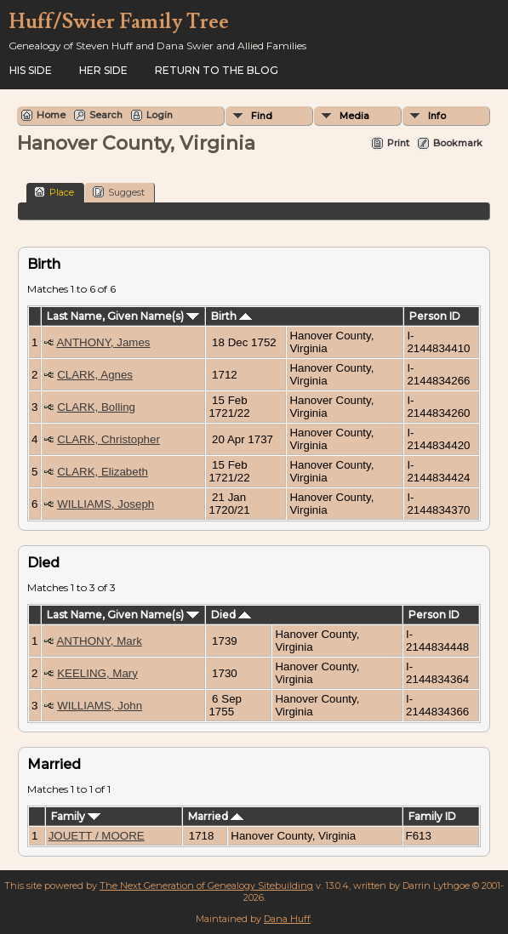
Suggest (119, 191)
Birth (231, 316)
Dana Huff (287, 919)
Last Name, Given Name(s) (123, 316)
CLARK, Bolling (96, 407)
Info (437, 116)
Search (106, 115)
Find (261, 116)
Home (51, 115)
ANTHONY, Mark (98, 641)
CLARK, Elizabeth (102, 471)
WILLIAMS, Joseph (105, 504)
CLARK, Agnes (95, 374)
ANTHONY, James (103, 342)
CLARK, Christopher (108, 439)
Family (75, 816)
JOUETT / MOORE (97, 835)
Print (398, 143)
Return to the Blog (216, 70)
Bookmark (457, 143)
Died (231, 614)
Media (354, 116)
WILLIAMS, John (99, 705)
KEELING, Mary (97, 673)
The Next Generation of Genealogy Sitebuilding (206, 885)
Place (54, 191)
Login (159, 115)
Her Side (103, 70)
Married (215, 816)
